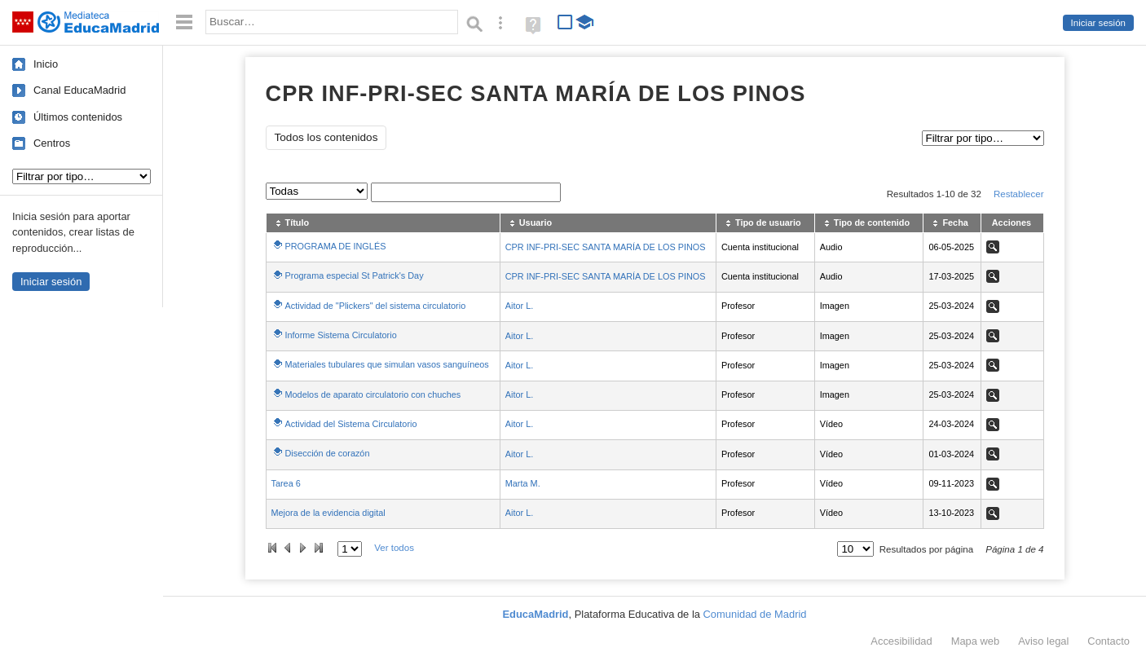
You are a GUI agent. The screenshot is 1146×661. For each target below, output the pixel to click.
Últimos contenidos (77, 117)
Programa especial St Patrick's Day (354, 275)
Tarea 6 (286, 483)
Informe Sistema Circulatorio (341, 335)
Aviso (1043, 641)
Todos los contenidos (326, 137)
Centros (51, 143)
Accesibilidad (901, 641)
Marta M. (522, 483)
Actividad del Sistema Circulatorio (351, 424)
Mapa (975, 641)
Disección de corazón (327, 453)
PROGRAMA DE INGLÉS (335, 246)
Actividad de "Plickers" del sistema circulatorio (375, 306)
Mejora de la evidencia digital (328, 513)
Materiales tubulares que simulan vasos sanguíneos (387, 364)
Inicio (45, 64)
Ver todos (394, 548)
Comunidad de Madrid (755, 614)
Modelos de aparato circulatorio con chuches (373, 394)
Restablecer (1019, 194)
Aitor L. (519, 306)
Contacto (1108, 641)
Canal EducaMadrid (79, 90)
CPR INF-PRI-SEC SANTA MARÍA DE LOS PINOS (605, 247)
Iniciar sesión (1098, 23)
